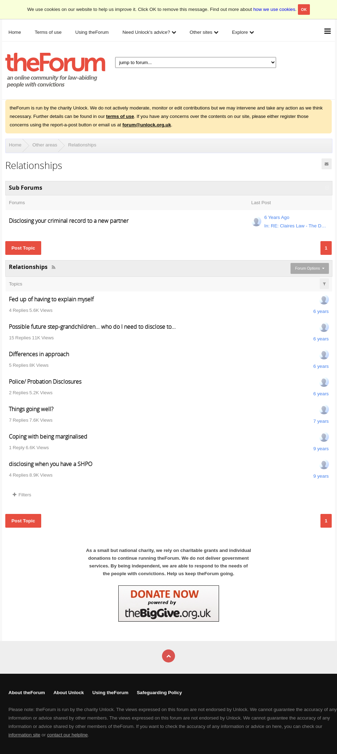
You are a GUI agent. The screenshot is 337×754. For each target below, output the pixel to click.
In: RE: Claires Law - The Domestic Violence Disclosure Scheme (296, 225)
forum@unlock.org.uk (147, 124)
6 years (321, 311)
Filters (22, 494)
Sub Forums (25, 187)
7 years (321, 421)
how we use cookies (274, 9)
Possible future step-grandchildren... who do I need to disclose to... (92, 327)
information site (24, 734)
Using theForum (110, 692)
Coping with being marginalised (48, 436)
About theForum (26, 692)
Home (15, 144)
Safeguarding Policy (159, 692)
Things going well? (31, 409)
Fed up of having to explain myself (51, 299)
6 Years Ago (276, 217)
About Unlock (69, 692)
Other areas (44, 144)
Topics (15, 284)
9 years (321, 448)
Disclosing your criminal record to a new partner (69, 221)
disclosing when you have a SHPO (50, 464)
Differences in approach (39, 354)
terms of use (120, 116)
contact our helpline (67, 734)
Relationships (82, 144)
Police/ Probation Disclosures (45, 381)
